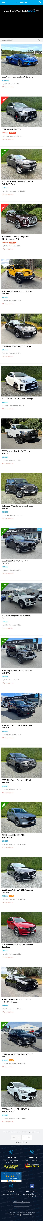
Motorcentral (26, 1215)
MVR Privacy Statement (21, 1202)
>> (29, 1137)
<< (14, 1137)
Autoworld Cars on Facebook (31, 1195)
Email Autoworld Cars (11, 1194)
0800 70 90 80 (32, 1160)
